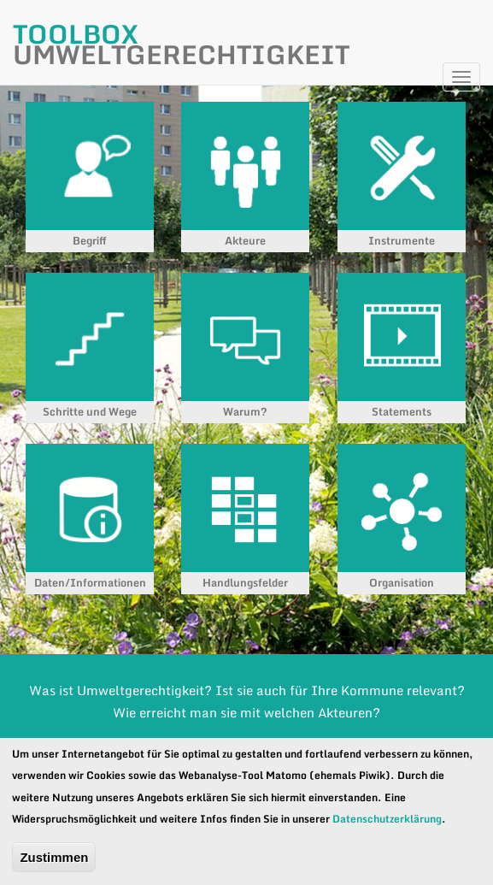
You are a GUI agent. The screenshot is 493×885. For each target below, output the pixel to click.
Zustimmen (54, 857)
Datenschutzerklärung (387, 819)
